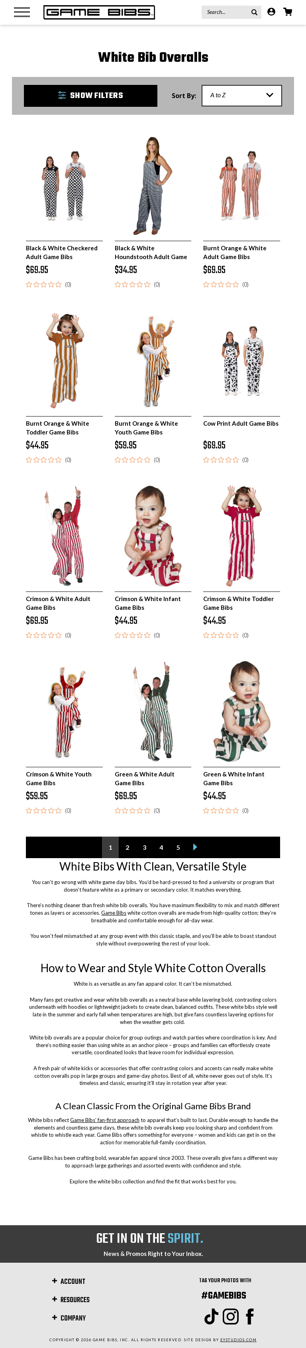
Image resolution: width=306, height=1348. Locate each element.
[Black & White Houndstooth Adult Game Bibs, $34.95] (153, 185)
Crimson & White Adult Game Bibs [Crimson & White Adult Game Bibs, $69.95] (58, 603)
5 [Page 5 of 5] (178, 847)
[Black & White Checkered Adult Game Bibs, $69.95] (64, 185)
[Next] (195, 847)
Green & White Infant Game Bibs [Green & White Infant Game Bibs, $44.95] (234, 778)
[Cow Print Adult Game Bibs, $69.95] (241, 360)
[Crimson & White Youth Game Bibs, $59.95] (64, 711)
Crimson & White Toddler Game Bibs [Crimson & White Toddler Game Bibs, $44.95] (238, 603)
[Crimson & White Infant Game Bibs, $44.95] (153, 536)
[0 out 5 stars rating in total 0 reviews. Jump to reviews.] (48, 284)
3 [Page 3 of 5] (144, 847)
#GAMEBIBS (223, 1296)
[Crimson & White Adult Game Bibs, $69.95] (64, 536)
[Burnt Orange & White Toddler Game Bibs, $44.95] (64, 360)
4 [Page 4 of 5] (161, 847)
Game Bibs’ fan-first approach (104, 1120)
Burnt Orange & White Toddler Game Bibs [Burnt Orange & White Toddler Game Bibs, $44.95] (57, 427)
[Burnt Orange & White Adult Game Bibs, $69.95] (241, 185)
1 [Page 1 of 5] (110, 847)
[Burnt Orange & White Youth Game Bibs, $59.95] (153, 360)
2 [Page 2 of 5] (127, 847)
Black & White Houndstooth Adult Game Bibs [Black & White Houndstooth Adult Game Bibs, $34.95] (151, 256)
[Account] (271, 13)
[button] (90, 96)
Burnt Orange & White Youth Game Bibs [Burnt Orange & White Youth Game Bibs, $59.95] (146, 427)
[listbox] (242, 95)
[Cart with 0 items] (287, 13)
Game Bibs (113, 913)
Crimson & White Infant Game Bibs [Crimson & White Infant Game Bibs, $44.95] (148, 603)
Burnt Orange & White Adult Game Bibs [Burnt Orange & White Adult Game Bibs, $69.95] (235, 252)
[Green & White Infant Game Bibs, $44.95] (241, 711)
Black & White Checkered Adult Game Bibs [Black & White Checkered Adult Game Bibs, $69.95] (62, 252)
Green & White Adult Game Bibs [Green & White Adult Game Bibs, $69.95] (145, 778)
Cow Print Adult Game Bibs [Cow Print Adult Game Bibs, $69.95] (241, 423)
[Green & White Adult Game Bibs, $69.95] (153, 711)
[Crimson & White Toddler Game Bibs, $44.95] (241, 536)
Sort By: (184, 95)
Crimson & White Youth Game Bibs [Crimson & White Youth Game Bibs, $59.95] (59, 778)
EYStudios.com (238, 1340)
